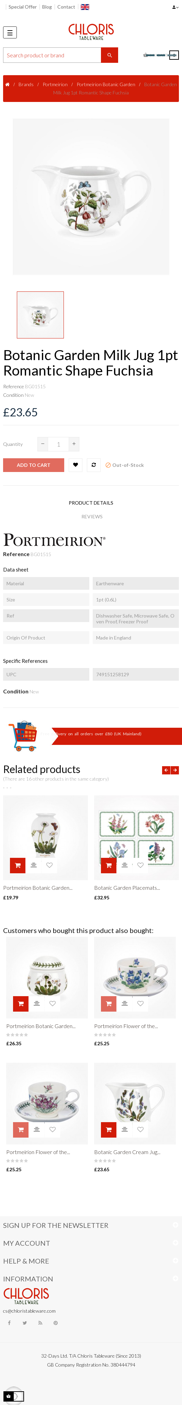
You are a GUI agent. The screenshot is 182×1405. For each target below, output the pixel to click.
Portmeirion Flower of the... (126, 1026)
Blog (47, 7)
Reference (13, 386)
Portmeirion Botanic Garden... (37, 887)
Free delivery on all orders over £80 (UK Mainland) (91, 733)
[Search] (60, 55)
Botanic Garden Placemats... (127, 887)
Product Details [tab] (91, 503)
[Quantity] (58, 444)
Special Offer (23, 7)
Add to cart (33, 465)
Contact (66, 7)
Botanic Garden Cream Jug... (127, 1152)
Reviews (92, 516)
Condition (13, 395)
